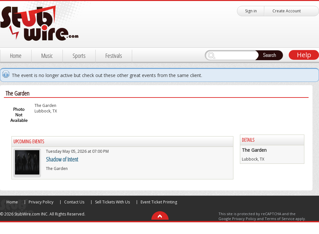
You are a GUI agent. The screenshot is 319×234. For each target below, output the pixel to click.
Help (304, 54)
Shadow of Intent (62, 159)
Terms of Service (280, 218)
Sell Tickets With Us (112, 202)
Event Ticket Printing (159, 202)
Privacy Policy (41, 202)
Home (15, 55)
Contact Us (74, 202)
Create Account (286, 11)
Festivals (113, 55)
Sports (79, 55)
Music (47, 55)
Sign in (251, 11)
